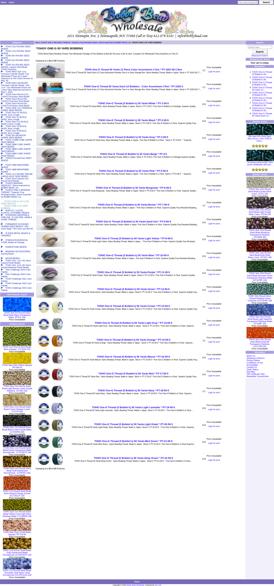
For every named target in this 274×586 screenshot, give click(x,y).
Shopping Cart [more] (260, 59)
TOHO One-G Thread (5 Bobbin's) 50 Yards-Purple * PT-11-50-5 (133, 272)
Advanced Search (259, 55)
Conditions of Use (255, 363)
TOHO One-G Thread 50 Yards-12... (262, 88)
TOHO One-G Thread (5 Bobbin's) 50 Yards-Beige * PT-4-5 (133, 154)
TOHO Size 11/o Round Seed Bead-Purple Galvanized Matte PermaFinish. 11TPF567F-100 (17, 449)
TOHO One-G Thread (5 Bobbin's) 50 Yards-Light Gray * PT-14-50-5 (133, 322)
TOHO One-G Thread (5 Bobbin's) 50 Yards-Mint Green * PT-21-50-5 (133, 441)
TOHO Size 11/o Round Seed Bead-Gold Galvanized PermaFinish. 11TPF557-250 (17, 469)
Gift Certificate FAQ (256, 374)
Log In (11, 2)
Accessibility (252, 365)
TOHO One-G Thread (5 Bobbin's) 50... (262, 73)
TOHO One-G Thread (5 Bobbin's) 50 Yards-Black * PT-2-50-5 (133, 120)
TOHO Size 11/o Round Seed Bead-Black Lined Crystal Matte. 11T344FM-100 (17, 428)
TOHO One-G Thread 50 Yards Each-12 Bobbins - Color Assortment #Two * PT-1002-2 (133, 86)
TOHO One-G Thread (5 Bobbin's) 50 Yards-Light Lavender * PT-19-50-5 (133, 407)
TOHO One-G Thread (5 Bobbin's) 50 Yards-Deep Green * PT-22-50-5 (133, 458)
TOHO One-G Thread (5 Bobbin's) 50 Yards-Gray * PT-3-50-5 (133, 137)
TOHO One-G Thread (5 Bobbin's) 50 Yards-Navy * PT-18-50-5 (133, 390)
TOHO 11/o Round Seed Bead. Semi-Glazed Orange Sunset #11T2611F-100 (17, 492)
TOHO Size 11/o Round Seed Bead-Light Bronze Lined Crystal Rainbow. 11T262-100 (17, 387)
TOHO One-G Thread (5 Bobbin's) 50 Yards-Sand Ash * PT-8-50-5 (133, 221)
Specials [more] (259, 174)
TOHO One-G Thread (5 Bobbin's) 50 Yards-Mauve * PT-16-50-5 (133, 356)
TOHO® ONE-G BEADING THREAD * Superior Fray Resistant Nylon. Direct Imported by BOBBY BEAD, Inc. (86, 42)
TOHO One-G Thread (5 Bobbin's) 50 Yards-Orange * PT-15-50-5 (133, 339)
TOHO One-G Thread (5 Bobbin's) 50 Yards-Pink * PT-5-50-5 (133, 170)
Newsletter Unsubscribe (258, 376)
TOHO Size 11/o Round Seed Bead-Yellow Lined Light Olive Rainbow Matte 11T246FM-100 (17, 513)
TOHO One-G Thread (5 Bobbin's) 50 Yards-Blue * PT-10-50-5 (133, 255)
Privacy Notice (253, 360)
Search (259, 42)
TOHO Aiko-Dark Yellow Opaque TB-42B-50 (17, 365)
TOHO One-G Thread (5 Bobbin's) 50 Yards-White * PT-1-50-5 (133, 103)
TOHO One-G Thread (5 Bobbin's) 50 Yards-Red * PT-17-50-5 (133, 373)
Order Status (252, 369)
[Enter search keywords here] (248, 2)
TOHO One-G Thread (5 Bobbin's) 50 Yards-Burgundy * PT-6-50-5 (133, 187)
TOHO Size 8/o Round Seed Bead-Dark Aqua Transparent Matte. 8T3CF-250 (17, 314)
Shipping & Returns (256, 358)
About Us (251, 356)
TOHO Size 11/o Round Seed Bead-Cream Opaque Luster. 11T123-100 (17, 408)
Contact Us (252, 367)
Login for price (214, 72)
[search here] (260, 47)
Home (3, 2)
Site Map (251, 372)
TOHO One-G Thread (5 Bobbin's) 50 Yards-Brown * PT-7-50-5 (133, 204)
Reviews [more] (260, 122)
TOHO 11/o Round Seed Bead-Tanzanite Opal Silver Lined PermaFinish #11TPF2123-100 (17, 571)
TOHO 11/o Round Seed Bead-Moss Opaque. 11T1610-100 (17, 347)
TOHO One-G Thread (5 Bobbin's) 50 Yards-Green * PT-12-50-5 (133, 289)
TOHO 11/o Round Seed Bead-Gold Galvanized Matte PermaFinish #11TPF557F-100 (17, 551)
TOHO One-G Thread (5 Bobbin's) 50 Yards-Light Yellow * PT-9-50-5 (133, 238)
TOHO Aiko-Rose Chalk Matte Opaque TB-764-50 (17, 532)
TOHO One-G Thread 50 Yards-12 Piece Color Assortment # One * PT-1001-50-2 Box (133, 69)
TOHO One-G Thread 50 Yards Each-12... (262, 114)
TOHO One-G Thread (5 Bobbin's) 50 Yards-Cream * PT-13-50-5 (133, 306)
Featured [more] (17, 324)
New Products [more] (17, 295)
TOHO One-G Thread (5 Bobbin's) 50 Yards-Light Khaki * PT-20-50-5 (133, 424)
